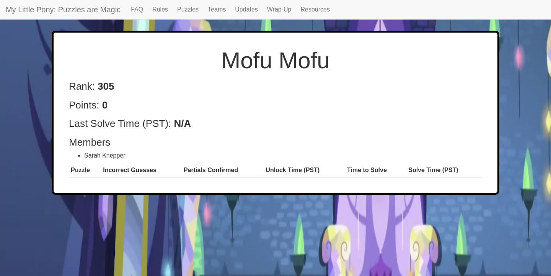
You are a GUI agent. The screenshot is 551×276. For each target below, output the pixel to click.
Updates (246, 9)
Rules (160, 9)
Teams (217, 9)
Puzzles (188, 9)
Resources (315, 9)
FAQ (137, 9)
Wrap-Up (279, 9)
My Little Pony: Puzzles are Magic (63, 9)
